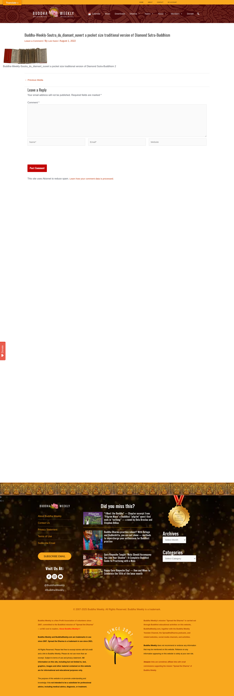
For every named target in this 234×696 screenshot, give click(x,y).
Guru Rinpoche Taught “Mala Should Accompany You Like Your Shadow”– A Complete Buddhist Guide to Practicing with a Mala (127, 556)
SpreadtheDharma (170, 633)
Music (107, 14)
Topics (148, 13)
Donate (190, 14)
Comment (33, 102)
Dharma (135, 13)
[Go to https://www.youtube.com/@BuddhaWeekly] (61, 577)
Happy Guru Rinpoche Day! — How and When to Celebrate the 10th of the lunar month (127, 570)
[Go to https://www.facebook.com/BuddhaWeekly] (47, 577)
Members (177, 13)
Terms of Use (45, 536)
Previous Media (34, 80)
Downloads (120, 14)
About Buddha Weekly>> (69, 629)
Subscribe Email (46, 543)
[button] (198, 14)
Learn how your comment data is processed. (93, 181)
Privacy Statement (47, 529)
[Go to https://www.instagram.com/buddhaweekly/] (54, 577)
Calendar (96, 14)
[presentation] (50, 160)
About (162, 13)
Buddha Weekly (54, 654)
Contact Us (44, 522)
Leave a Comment (34, 41)
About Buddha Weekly (49, 515)
